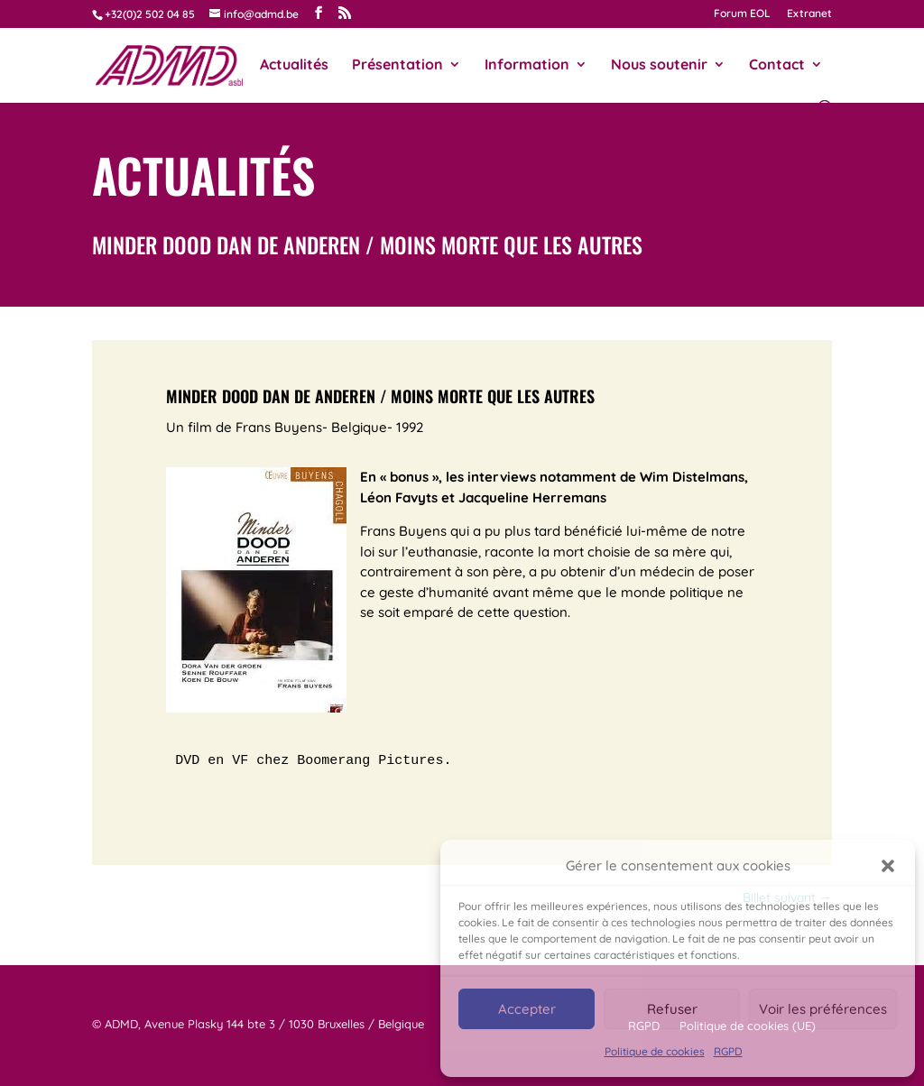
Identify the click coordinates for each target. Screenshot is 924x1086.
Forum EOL (742, 14)
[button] (888, 866)
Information (527, 65)
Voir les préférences (823, 1008)
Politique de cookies (655, 1051)
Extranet (809, 14)
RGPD (728, 1051)
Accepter (527, 1008)
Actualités (294, 65)
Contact (777, 65)
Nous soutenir (659, 65)
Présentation (397, 65)
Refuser (672, 1008)
